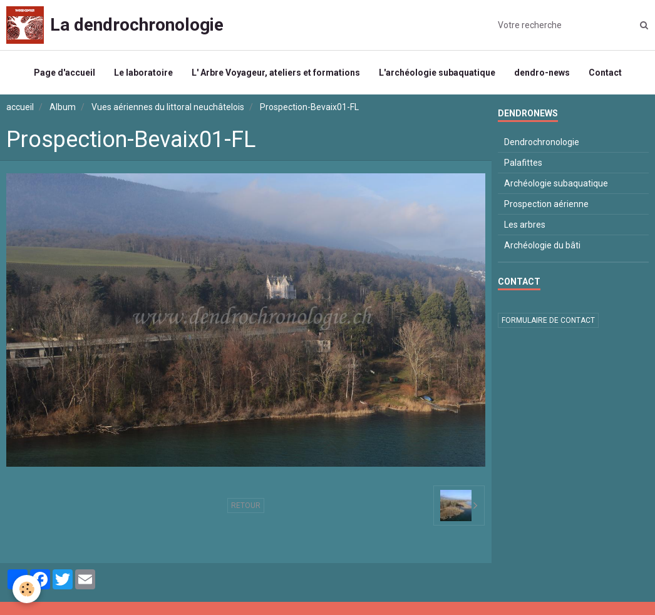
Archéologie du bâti (542, 245)
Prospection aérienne (546, 204)
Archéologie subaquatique (556, 183)
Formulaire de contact (548, 320)
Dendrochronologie (541, 142)
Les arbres (524, 225)
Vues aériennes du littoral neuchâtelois (167, 107)
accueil (20, 107)
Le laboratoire (143, 73)
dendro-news (542, 73)
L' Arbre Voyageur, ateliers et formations (276, 73)
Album (62, 107)
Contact (605, 73)
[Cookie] (27, 589)
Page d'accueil (64, 73)
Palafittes (523, 163)
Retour (245, 505)
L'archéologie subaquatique (437, 73)
